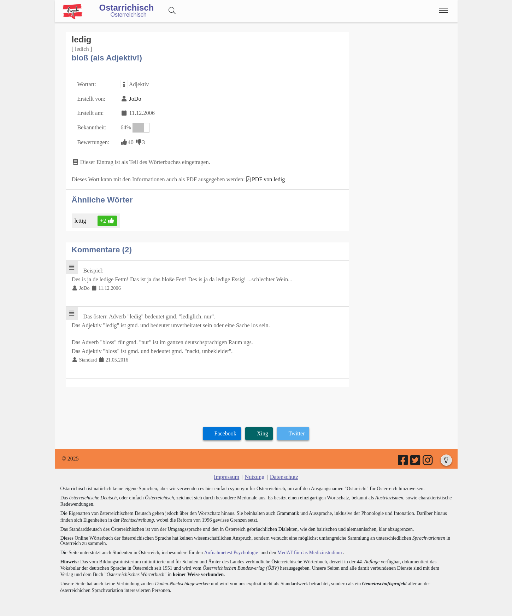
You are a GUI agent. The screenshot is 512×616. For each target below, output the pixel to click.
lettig (81, 219)
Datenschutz (284, 474)
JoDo (135, 98)
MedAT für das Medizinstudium (308, 549)
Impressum (227, 474)
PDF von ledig (266, 178)
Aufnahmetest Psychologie (230, 549)
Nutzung (254, 474)
